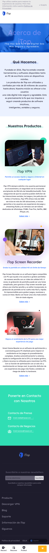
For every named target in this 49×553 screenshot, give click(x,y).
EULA (25, 541)
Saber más (24, 216)
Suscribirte (39, 478)
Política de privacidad (11, 541)
